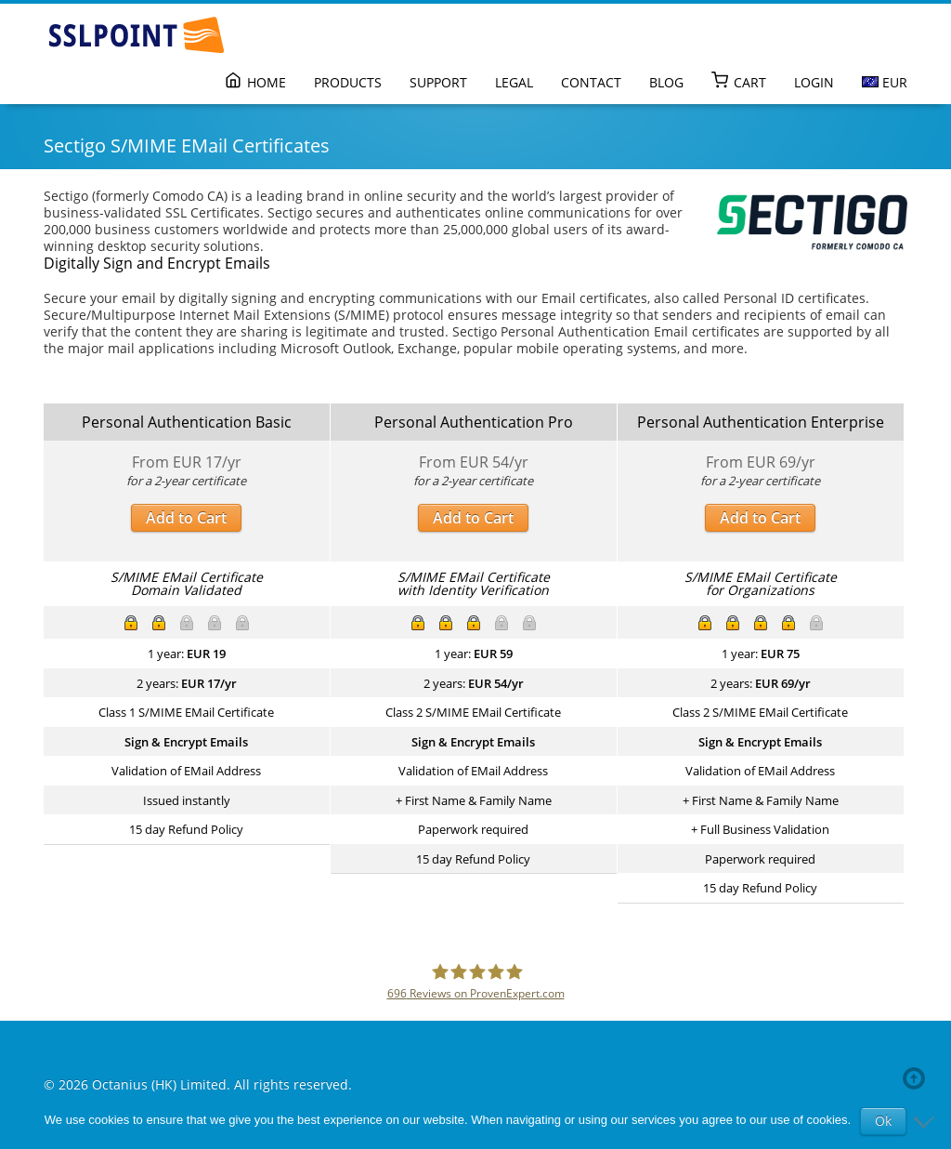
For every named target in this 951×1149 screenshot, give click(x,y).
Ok (883, 1120)
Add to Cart (186, 518)
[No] (927, 1121)
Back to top (917, 1078)
